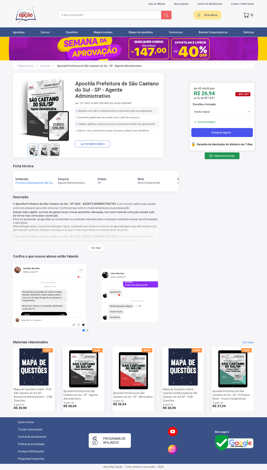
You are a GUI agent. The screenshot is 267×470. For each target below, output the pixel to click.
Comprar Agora (221, 132)
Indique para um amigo (221, 155)
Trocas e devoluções (30, 429)
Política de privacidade (31, 444)
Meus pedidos (181, 4)
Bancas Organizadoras (213, 32)
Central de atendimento (32, 436)
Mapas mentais (103, 32)
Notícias (249, 32)
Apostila (45, 65)
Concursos (176, 32)
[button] (83, 330)
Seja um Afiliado (156, 4)
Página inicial (25, 65)
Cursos (45, 32)
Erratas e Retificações (31, 451)
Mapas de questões (141, 32)
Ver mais (96, 248)
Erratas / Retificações (242, 4)
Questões (72, 32)
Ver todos (248, 342)
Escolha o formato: (205, 104)
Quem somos (26, 422)
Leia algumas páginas (93, 143)
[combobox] (109, 15)
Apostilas (19, 32)
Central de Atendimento (210, 4)
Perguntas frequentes (31, 458)
